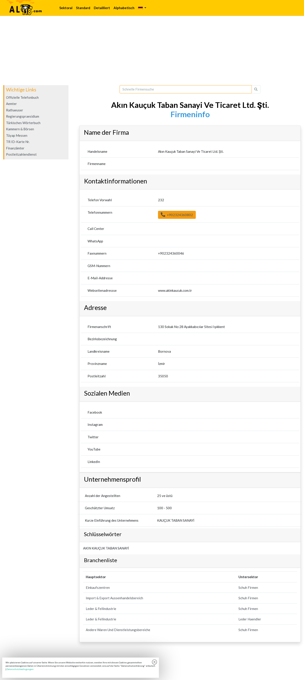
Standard (83, 8)
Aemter (11, 104)
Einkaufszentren (98, 587)
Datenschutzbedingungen (20, 669)
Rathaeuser (14, 110)
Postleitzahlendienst (21, 154)
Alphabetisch (124, 8)
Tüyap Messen (16, 135)
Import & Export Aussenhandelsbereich (114, 598)
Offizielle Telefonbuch (22, 97)
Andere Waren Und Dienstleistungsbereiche (118, 630)
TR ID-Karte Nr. (18, 142)
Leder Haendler (249, 619)
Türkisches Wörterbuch (23, 123)
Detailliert (102, 8)
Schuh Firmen (248, 587)
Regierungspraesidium (22, 116)
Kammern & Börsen (20, 129)
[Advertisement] (152, 50)
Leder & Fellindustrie (101, 609)
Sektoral (65, 8)
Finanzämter (15, 148)
